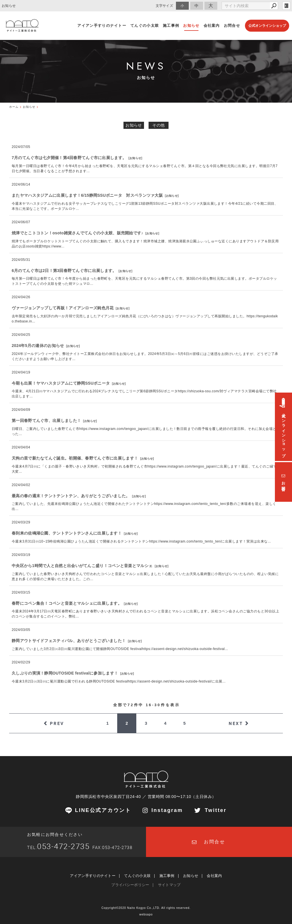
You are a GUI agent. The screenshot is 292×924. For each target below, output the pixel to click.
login (286, 6)
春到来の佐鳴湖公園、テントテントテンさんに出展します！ (67, 533)
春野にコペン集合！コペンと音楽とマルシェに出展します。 (67, 603)
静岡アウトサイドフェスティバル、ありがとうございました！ (69, 640)
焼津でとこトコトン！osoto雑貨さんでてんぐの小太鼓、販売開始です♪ (77, 233)
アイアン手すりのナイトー (92, 876)
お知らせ (133, 125)
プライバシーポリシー (130, 885)
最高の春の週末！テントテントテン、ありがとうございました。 (71, 496)
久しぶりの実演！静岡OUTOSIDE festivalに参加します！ (65, 673)
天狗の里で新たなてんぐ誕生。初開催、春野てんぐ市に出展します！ (75, 458)
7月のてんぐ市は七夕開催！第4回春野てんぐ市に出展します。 (69, 157)
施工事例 (167, 876)
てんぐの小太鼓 (137, 876)
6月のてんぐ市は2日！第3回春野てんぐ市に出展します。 (64, 270)
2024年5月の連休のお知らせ (38, 345)
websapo (146, 914)
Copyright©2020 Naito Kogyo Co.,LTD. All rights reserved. (146, 907)
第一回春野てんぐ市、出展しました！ (46, 420)
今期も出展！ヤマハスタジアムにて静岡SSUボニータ (61, 383)
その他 (158, 125)
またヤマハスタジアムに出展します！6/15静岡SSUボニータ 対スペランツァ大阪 (87, 195)
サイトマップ (169, 885)
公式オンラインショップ (267, 26)
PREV (57, 723)
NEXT (236, 723)
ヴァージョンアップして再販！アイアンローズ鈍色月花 (63, 308)
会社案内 (214, 876)
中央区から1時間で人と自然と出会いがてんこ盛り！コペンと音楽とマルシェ (82, 565)
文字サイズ (164, 5)
